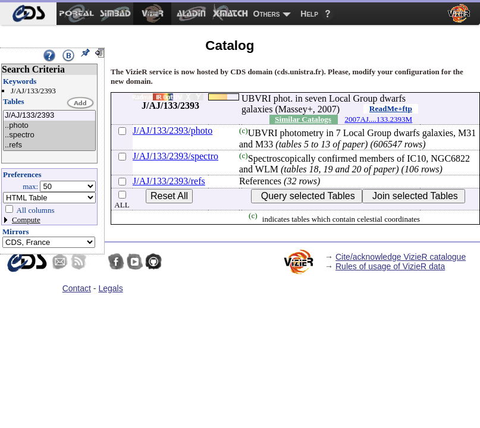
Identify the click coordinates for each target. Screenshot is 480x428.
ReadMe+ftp (390, 108)
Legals (110, 288)
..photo (49, 126)
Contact (76, 288)
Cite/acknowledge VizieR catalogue (400, 257)
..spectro (49, 135)
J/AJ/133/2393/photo (172, 130)
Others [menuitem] (266, 13)
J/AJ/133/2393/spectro (175, 156)
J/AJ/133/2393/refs (169, 181)
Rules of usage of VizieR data (390, 266)
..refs (49, 145)
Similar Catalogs (303, 119)
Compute (26, 219)
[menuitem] (28, 13)
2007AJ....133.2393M (378, 119)
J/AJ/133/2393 (49, 116)
